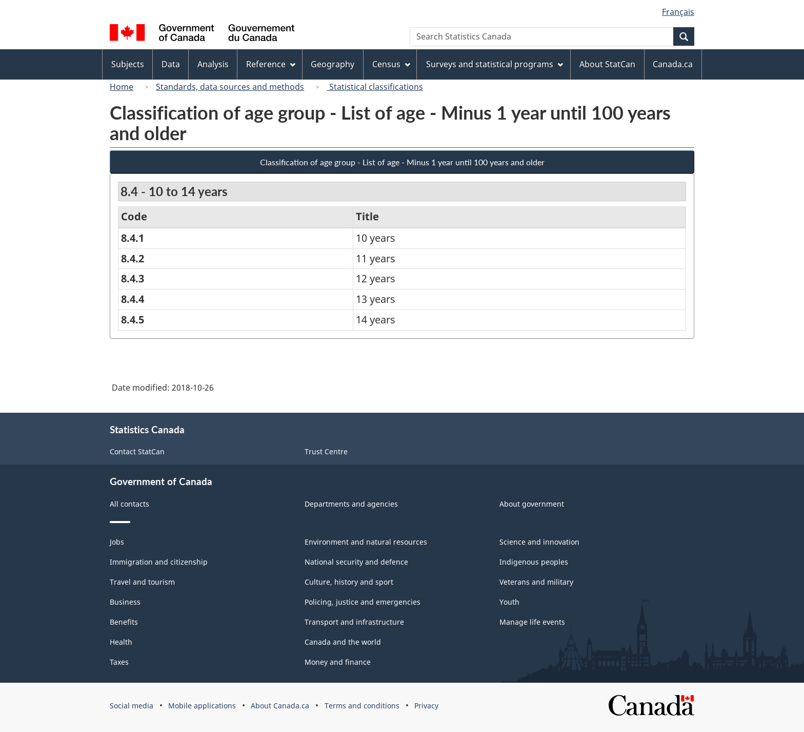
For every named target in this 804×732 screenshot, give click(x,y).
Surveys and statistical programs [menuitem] (494, 64)
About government (531, 504)
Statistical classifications (375, 86)
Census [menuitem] (391, 64)
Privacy (426, 705)
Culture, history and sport (349, 582)
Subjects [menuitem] (127, 64)
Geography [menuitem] (332, 64)
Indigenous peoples (533, 562)
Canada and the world (343, 642)
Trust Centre (326, 451)
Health (121, 642)
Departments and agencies (351, 504)
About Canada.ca (280, 705)
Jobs (117, 542)
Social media (131, 705)
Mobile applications (202, 705)
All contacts (129, 504)
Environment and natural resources (366, 542)
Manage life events (532, 622)
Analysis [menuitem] (213, 64)
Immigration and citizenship (159, 562)
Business (125, 602)
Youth (509, 602)
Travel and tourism (142, 582)
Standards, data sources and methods (230, 86)
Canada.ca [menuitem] (673, 64)
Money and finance (338, 662)
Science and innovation (539, 542)
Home (121, 86)
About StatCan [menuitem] (607, 64)
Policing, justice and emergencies (362, 602)
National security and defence (356, 562)
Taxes (119, 662)
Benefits (124, 622)
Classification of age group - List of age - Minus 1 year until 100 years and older (402, 162)
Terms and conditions (362, 705)
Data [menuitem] (171, 64)
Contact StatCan (137, 451)
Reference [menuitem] (270, 64)
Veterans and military (536, 582)
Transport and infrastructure (354, 622)
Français (678, 11)
